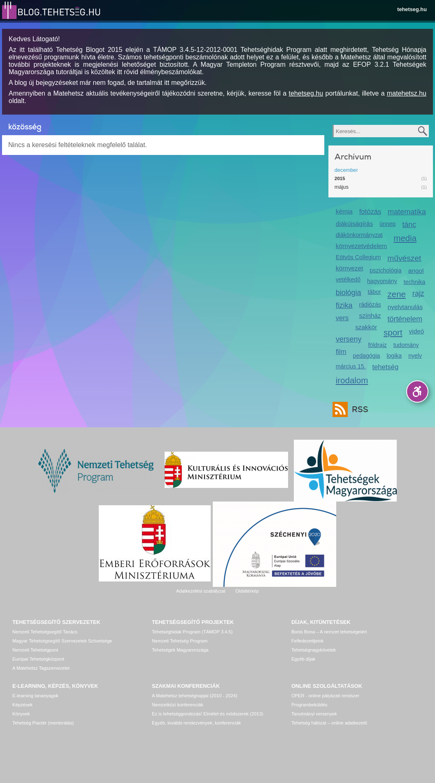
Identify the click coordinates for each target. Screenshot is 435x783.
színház (370, 315)
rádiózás (370, 304)
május (342, 187)
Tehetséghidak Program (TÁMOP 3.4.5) (192, 631)
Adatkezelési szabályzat (200, 590)
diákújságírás (354, 223)
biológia (348, 292)
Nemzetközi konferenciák (177, 704)
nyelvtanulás (405, 306)
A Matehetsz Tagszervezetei (41, 668)
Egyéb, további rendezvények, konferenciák (196, 722)
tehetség (385, 367)
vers (342, 318)
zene (397, 294)
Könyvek (21, 713)
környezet (349, 268)
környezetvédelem (361, 245)
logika (394, 355)
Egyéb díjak (303, 658)
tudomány (406, 345)
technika (414, 282)
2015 (340, 178)
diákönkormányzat (359, 235)
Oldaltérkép (247, 590)
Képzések (22, 704)
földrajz (377, 345)
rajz (418, 293)
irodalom (352, 380)
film (341, 352)
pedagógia (366, 355)
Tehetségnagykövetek (313, 649)
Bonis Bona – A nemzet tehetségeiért (329, 631)
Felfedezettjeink (307, 640)
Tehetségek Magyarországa (180, 649)
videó (416, 331)
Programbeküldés (309, 704)
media (404, 238)
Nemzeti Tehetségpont (35, 649)
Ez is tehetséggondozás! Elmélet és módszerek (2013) (207, 713)
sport (393, 332)
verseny (349, 339)
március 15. (351, 366)
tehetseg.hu (412, 9)
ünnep (387, 223)
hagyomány (382, 281)
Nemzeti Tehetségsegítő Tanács (44, 631)
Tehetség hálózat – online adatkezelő (329, 722)
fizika (344, 305)
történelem (404, 319)
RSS (358, 409)
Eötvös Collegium (358, 257)
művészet (404, 258)
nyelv (415, 355)
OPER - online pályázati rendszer (325, 695)
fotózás (370, 212)
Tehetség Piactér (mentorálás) (43, 722)
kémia (344, 211)
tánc (409, 224)
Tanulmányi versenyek (314, 713)
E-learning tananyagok (35, 695)
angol (416, 270)
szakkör (366, 327)
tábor (374, 291)
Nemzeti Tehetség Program (179, 640)
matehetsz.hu (406, 93)
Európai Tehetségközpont (38, 658)
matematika (407, 212)
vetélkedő (348, 279)
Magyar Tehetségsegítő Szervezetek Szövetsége (62, 640)
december (346, 170)
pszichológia (385, 270)
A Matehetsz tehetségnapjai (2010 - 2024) (194, 695)
